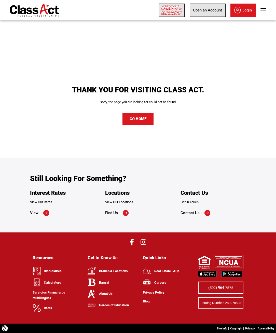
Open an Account (207, 10)
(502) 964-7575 (220, 287)
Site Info (214, 328)
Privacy (246, 328)
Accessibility (264, 328)
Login (243, 10)
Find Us (117, 213)
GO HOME (138, 119)
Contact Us (195, 213)
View (39, 213)
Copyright (230, 328)
